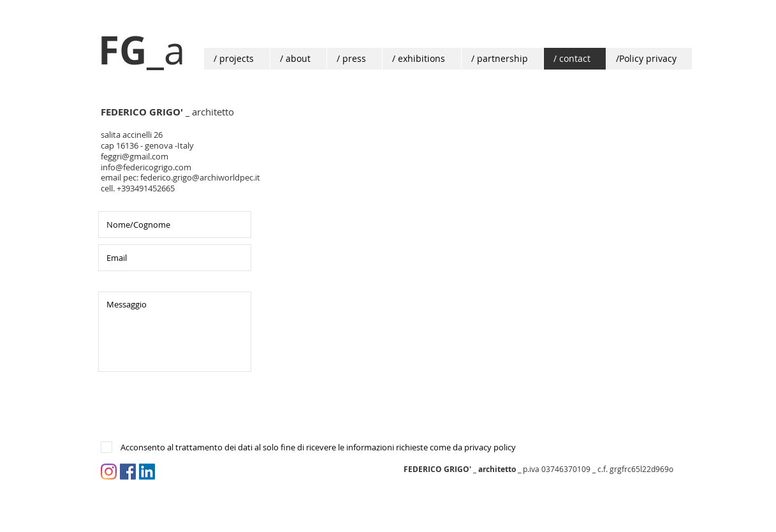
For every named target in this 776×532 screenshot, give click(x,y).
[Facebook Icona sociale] (128, 472)
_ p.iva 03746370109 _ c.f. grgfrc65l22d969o (538, 469)
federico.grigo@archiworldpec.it (200, 177)
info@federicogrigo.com (146, 167)
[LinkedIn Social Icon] (147, 472)
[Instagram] (109, 472)
